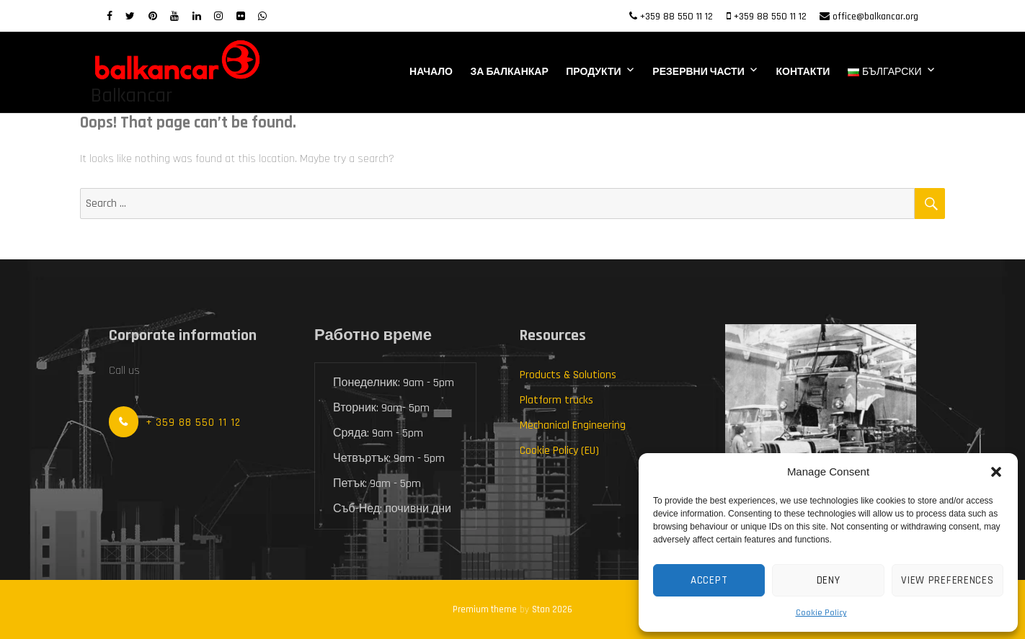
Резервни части (698, 72)
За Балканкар (510, 72)
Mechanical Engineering (573, 425)
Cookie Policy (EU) (559, 450)
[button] (996, 472)
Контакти (803, 72)
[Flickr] (240, 16)
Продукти (593, 72)
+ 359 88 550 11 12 (193, 422)
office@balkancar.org (875, 16)
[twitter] (130, 16)
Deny (828, 580)
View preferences (947, 580)
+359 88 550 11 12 (676, 16)
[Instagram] (218, 16)
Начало (431, 72)
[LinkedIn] (196, 16)
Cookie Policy (821, 612)
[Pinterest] (152, 16)
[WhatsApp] (262, 16)
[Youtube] (174, 16)
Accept (709, 580)
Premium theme (485, 609)
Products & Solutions (568, 375)
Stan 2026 (552, 609)
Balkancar (131, 96)
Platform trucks (556, 400)
